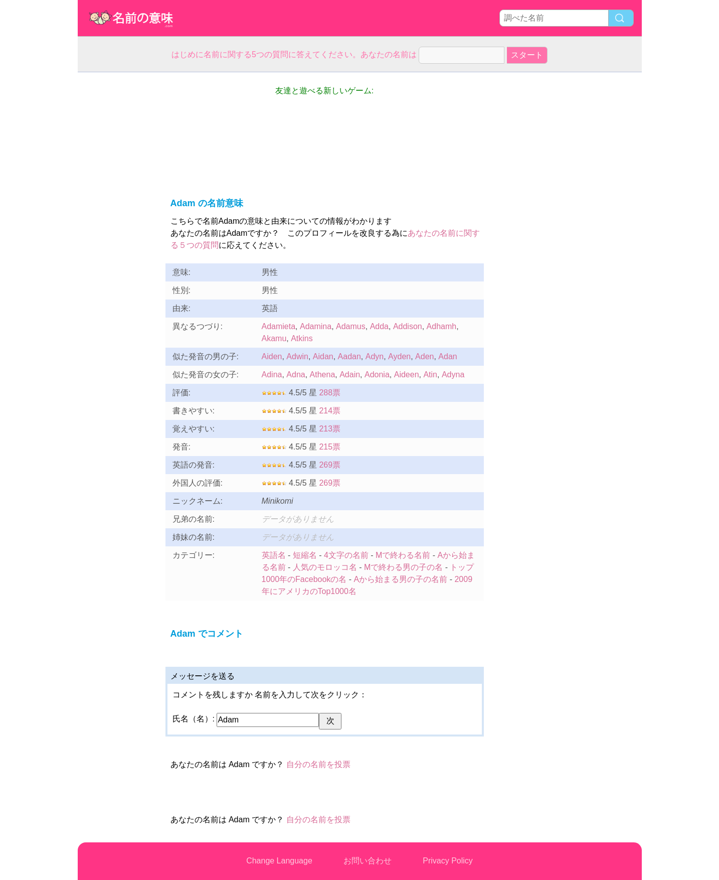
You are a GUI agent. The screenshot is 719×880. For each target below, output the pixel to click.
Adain (349, 374)
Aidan (323, 356)
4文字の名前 (346, 555)
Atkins (302, 338)
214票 (329, 410)
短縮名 (305, 555)
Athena (322, 374)
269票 (329, 465)
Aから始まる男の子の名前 (401, 579)
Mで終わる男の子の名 (403, 567)
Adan (447, 356)
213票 (329, 428)
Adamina (315, 326)
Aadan (349, 356)
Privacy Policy (448, 860)
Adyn (375, 356)
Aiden (272, 356)
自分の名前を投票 (318, 764)
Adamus (351, 326)
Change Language (279, 860)
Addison (407, 326)
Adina (272, 374)
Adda (379, 326)
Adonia (377, 374)
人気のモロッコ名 (325, 567)
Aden (424, 356)
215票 (329, 447)
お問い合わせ (367, 860)
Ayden (399, 356)
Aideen (406, 374)
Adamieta (279, 326)
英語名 (274, 555)
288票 (329, 392)
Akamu (274, 338)
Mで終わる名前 (403, 555)
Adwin (297, 356)
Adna (295, 374)
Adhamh (442, 326)
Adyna (453, 374)
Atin (430, 374)
